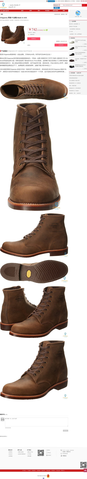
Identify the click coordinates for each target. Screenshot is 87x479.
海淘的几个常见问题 (73, 26)
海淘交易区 (55, 10)
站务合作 (10, 454)
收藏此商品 (32, 34)
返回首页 (1, 1)
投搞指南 (33, 470)
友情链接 (10, 456)
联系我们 (10, 452)
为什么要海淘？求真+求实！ (74, 80)
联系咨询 (61, 45)
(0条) (6, 414)
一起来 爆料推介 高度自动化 (74, 29)
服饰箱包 (63, 14)
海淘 (31, 10)
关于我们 (29, 454)
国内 (39, 10)
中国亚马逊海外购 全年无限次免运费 (76, 75)
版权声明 (43, 470)
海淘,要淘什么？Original (74, 90)
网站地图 (29, 456)
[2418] (85, 68)
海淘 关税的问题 (72, 85)
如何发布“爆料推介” (22, 454)
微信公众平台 (30, 452)
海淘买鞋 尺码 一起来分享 (75, 93)
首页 (22, 10)
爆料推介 (57, 7)
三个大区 (71, 31)
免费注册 (62, 1)
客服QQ (64, 455)
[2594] (85, 44)
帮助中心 (63, 470)
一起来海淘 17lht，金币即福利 (75, 34)
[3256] (85, 56)
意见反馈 (58, 470)
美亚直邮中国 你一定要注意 (75, 83)
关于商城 (73, 1)
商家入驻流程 (21, 452)
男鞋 (66, 14)
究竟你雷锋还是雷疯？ (73, 78)
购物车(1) (67, 1)
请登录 (59, 1)
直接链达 (33, 38)
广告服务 (29, 470)
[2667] (85, 62)
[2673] (85, 50)
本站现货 (47, 10)
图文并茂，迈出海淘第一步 (74, 23)
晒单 (64, 10)
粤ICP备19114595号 (42, 475)
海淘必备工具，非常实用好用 (75, 88)
